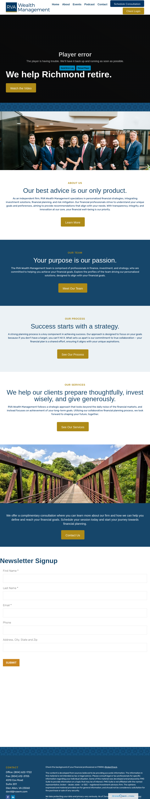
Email (6, 605)
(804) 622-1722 (23, 772)
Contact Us (73, 535)
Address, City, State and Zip (20, 640)
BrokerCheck (111, 767)
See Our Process (73, 354)
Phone (7, 622)
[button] (55, 3)
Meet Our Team (73, 288)
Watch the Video (21, 88)
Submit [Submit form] (11, 662)
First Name (10, 571)
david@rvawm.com (16, 791)
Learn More (72, 222)
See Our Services (72, 427)
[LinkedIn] (13, 797)
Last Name (9, 588)
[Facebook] (8, 797)
